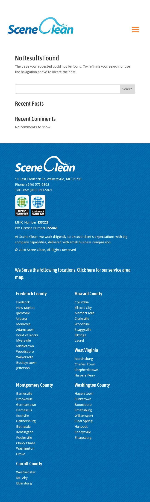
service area (119, 270)
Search (127, 89)
